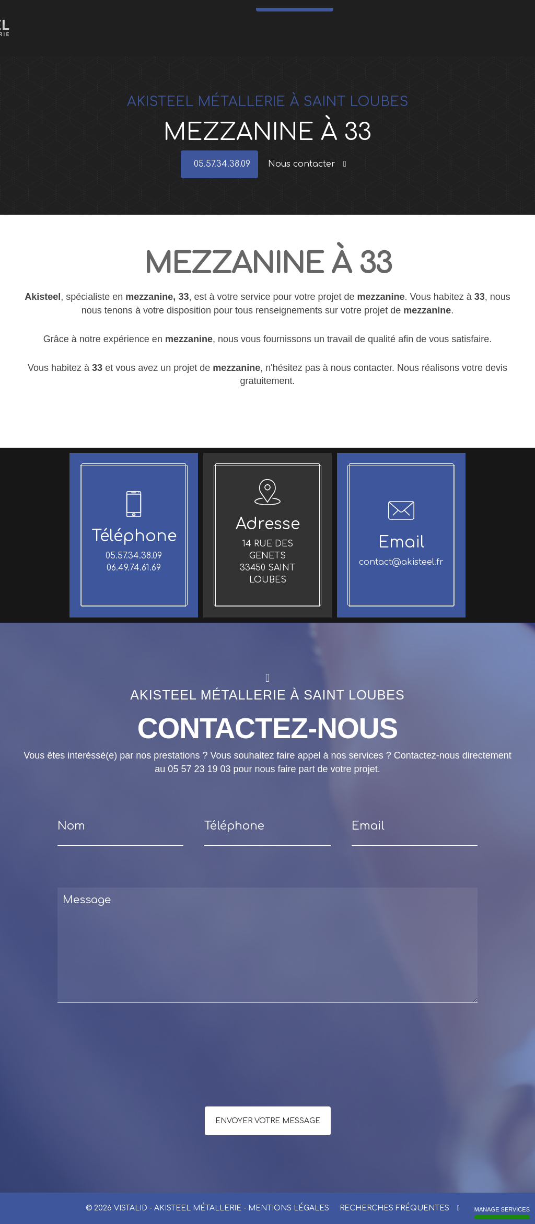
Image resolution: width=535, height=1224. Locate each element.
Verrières (238, 15)
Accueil (108, 15)
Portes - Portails (203, 15)
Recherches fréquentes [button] (399, 1208)
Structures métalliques (308, 15)
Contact (480, 15)
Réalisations (450, 15)
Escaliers (134, 15)
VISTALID (130, 1208)
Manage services (502, 1212)
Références (417, 15)
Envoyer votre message (267, 1121)
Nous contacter (307, 164)
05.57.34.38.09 (297, 34)
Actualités (386, 15)
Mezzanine (354, 15)
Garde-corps (165, 15)
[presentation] (168, 1075)
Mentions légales (288, 1208)
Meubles (265, 15)
